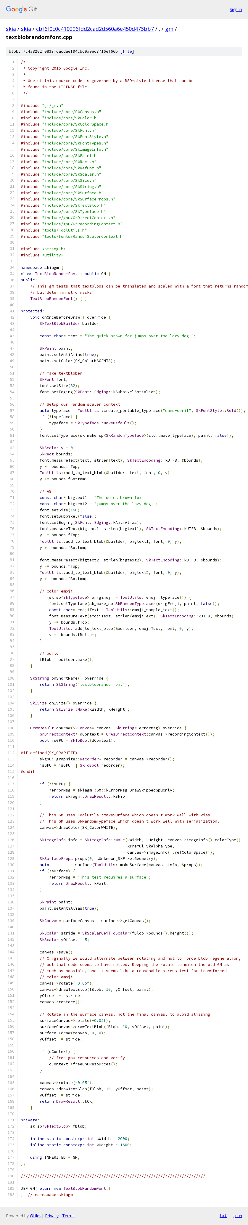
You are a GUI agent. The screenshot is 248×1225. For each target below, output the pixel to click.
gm (169, 28)
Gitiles (35, 1215)
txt (223, 1215)
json (237, 1215)
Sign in (236, 9)
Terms (68, 1215)
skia (11, 28)
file (127, 51)
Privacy (52, 1215)
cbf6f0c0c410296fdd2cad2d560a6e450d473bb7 (95, 28)
